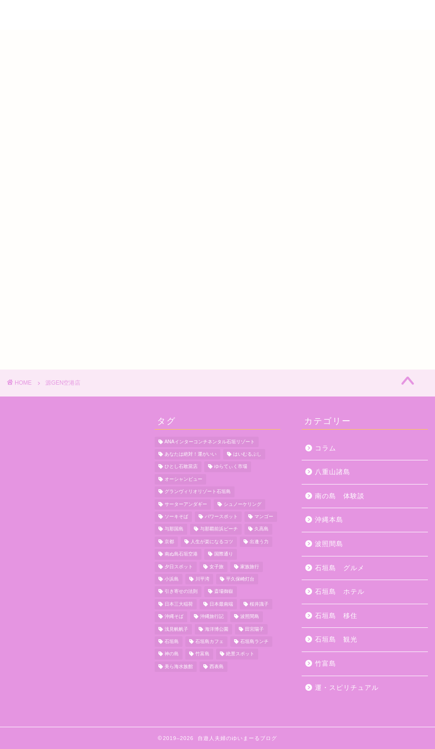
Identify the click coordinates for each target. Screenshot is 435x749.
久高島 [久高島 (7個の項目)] (261, 529)
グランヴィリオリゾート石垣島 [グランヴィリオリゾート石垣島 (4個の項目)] (198, 491)
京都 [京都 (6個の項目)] (169, 541)
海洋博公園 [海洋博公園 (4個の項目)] (216, 629)
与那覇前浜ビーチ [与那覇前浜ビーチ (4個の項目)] (219, 529)
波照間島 (329, 543)
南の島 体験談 (340, 496)
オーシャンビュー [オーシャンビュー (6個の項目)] (183, 479)
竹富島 (325, 663)
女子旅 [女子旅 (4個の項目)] (216, 566)
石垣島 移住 (336, 615)
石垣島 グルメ (340, 568)
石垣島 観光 (336, 639)
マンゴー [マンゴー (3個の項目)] (263, 516)
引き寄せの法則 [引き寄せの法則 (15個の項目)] (181, 591)
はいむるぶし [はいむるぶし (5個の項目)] (247, 454)
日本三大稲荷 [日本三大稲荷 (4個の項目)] (179, 604)
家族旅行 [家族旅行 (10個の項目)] (249, 566)
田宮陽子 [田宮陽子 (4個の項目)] (254, 629)
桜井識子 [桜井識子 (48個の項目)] (259, 604)
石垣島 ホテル (340, 591)
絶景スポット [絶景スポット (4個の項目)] (240, 654)
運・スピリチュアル (347, 687)
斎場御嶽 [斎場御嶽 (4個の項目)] (223, 591)
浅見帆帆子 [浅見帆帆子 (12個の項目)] (176, 629)
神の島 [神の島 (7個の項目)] (172, 654)
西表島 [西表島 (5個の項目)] (216, 666)
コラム (325, 448)
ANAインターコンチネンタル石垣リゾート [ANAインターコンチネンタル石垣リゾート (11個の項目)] (210, 441)
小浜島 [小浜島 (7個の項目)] (172, 579)
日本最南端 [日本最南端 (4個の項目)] (221, 604)
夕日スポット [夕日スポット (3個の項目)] (179, 566)
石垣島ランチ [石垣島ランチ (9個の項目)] (254, 641)
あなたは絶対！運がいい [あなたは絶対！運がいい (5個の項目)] (191, 454)
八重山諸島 (332, 472)
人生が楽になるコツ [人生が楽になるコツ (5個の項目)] (212, 541)
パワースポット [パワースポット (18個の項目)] (221, 516)
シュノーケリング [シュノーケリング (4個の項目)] (242, 504)
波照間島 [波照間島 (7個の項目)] (249, 616)
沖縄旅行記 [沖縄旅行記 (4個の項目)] (212, 616)
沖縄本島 (329, 519)
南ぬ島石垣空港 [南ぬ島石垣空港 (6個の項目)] (181, 554)
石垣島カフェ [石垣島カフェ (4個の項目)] (209, 641)
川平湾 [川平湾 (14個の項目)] (202, 579)
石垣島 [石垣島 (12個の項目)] (172, 641)
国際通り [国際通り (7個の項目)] (223, 554)
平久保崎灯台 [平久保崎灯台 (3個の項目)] (240, 579)
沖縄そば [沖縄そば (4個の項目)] (174, 616)
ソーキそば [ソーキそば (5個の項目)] (176, 516)
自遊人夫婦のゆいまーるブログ (217, 16)
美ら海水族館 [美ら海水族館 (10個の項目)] (179, 666)
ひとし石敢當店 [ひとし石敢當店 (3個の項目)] (181, 466)
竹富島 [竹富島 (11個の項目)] (202, 654)
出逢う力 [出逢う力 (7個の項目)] (259, 541)
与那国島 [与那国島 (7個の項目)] (174, 529)
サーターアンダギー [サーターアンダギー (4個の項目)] (186, 504)
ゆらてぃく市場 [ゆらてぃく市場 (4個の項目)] (230, 466)
